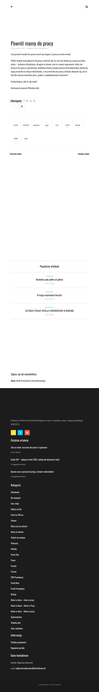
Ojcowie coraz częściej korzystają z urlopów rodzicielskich (32, 471)
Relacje (13, 594)
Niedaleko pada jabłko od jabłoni (49, 279)
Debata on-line (16, 509)
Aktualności (15, 492)
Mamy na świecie (17, 531)
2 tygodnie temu (18, 464)
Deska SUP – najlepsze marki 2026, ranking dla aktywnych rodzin (35, 459)
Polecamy (14, 543)
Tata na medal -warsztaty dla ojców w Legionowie (29, 447)
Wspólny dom (16, 622)
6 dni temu (16, 452)
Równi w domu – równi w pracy (22, 600)
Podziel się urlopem (18, 537)
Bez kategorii (16, 497)
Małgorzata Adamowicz (37, 48)
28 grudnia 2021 (18, 48)
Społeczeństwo (16, 617)
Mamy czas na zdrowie (19, 526)
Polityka (14, 549)
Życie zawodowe (17, 628)
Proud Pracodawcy (17, 588)
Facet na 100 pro (17, 514)
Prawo (13, 560)
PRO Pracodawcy (17, 577)
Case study (15, 503)
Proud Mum (15, 583)
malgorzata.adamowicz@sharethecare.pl (30, 668)
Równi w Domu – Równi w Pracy (23, 605)
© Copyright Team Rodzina (49, 685)
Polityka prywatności (18, 642)
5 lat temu (49, 283)
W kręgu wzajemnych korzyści (49, 295)
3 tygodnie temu (18, 476)
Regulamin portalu (17, 648)
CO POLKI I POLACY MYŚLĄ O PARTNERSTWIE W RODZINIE (49, 310)
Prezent (13, 566)
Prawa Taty (15, 554)
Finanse (13, 520)
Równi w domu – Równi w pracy (22, 611)
